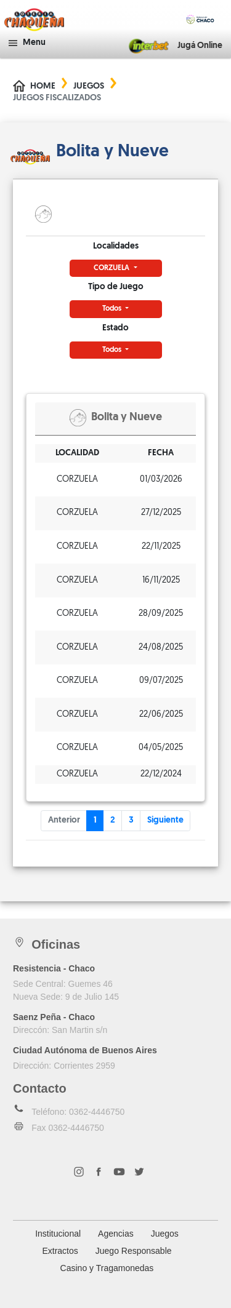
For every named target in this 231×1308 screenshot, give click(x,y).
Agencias (116, 1233)
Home (42, 86)
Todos (112, 309)
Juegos (88, 86)
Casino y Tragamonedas (107, 1268)
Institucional (58, 1233)
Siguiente (165, 820)
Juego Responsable (133, 1251)
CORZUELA (112, 268)
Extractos (60, 1251)
